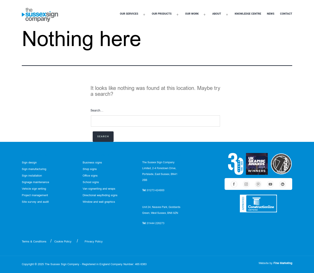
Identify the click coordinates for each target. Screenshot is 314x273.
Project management (35, 195)
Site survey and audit (35, 202)
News (270, 13)
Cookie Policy (63, 241)
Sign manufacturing (34, 169)
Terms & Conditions (34, 241)
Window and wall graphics (99, 202)
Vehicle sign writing (34, 188)
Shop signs (90, 169)
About (216, 13)
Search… (96, 110)
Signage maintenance (35, 182)
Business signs (92, 162)
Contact (286, 13)
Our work (192, 13)
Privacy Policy (94, 241)
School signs (91, 182)
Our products (162, 13)
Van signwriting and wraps (99, 188)
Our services (129, 13)
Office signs (90, 175)
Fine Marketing (282, 263)
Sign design (29, 162)
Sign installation (32, 175)
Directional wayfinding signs (100, 195)
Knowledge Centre (248, 13)
